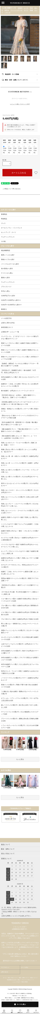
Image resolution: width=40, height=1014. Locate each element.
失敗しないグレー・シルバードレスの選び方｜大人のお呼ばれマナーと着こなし (19, 505)
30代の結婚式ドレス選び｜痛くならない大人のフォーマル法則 (20, 378)
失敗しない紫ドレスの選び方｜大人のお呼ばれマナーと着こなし (19, 478)
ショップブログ (16, 982)
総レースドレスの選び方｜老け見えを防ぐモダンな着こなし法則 (19, 706)
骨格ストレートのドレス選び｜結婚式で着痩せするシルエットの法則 (19, 351)
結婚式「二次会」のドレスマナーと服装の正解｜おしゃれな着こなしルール (19, 573)
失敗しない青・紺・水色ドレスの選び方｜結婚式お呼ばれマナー (19, 457)
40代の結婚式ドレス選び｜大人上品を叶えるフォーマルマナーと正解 (20, 665)
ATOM (26, 982)
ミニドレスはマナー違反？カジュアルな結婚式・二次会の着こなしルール (19, 525)
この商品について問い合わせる (10, 189)
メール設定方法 (6, 318)
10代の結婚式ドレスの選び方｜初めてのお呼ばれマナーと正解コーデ (20, 652)
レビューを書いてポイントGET (20, 104)
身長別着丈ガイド (7, 327)
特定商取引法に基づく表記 (13, 979)
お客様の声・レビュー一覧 (10, 332)
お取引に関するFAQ (8, 323)
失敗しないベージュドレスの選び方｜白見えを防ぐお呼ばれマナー (19, 498)
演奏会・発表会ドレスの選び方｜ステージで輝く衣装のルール (19, 410)
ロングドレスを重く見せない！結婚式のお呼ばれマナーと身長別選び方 (19, 539)
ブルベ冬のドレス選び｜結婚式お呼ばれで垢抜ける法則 (19, 619)
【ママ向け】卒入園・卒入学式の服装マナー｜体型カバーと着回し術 (19, 593)
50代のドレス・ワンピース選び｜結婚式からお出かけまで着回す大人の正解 (20, 672)
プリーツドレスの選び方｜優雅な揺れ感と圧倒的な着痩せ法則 (19, 720)
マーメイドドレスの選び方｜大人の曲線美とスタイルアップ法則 (19, 713)
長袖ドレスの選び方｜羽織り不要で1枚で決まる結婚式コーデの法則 (19, 686)
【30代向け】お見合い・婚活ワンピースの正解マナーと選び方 (20, 586)
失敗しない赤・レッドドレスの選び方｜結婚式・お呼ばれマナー (19, 464)
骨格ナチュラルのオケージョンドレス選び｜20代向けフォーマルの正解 (20, 358)
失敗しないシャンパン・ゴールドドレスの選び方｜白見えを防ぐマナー (19, 512)
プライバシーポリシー (26, 979)
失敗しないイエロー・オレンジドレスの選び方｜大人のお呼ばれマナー (19, 491)
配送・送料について (24, 977)
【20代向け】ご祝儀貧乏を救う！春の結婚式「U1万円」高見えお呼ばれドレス (18, 371)
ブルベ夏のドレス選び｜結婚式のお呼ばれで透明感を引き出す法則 (19, 607)
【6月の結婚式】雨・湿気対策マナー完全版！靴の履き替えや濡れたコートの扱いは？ (19, 423)
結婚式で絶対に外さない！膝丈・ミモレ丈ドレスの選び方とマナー (19, 532)
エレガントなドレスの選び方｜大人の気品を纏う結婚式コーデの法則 (19, 638)
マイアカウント (5, 967)
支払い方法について (12, 977)
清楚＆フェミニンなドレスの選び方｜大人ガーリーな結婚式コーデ (19, 631)
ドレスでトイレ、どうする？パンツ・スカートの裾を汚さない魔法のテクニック (19, 337)
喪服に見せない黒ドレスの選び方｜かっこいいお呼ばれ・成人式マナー (19, 451)
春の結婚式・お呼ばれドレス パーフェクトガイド (17, 390)
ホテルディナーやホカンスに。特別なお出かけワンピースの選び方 (19, 566)
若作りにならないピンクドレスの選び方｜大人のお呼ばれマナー (19, 484)
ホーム (4, 977)
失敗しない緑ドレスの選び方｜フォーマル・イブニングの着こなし (19, 471)
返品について (33, 977)
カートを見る (24, 967)
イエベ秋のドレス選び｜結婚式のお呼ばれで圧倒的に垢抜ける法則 (19, 613)
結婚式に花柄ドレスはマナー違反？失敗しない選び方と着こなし (19, 518)
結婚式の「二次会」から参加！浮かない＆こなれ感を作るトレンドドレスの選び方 (19, 385)
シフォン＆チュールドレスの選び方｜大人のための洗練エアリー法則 (19, 726)
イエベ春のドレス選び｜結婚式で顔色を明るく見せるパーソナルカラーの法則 (19, 600)
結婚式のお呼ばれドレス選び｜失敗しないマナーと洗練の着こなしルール (19, 559)
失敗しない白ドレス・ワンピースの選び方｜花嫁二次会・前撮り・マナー (19, 444)
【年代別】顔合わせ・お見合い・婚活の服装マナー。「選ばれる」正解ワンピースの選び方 (19, 396)
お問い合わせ (4, 972)
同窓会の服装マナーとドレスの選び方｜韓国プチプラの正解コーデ (19, 579)
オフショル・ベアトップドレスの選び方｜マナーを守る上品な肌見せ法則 (19, 699)
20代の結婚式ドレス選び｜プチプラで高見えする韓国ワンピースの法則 (20, 659)
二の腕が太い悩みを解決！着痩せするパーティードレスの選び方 (19, 693)
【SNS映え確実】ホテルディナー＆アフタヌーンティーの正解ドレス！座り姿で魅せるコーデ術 (20, 403)
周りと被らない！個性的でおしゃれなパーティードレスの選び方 (19, 625)
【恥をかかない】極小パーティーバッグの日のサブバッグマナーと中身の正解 (19, 417)
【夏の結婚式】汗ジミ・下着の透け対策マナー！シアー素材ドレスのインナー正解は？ (19, 430)
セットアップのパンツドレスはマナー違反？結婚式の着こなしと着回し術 (19, 552)
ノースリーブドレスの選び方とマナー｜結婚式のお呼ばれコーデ (19, 679)
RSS (23, 982)
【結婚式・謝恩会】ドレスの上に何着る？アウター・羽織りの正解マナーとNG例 (19, 365)
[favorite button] (36, 172)
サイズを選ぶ (20, 1004)
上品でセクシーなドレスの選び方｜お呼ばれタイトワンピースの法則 (19, 645)
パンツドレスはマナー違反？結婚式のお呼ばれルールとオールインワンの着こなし (19, 546)
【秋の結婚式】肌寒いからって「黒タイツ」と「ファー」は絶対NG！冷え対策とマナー (19, 437)
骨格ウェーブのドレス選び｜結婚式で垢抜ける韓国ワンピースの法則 (19, 344)
